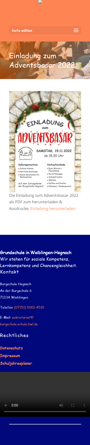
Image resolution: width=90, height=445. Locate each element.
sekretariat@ (23, 317)
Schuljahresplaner (16, 363)
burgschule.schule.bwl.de (19, 324)
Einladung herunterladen (53, 208)
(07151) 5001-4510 (29, 307)
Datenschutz (11, 348)
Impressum (10, 355)
